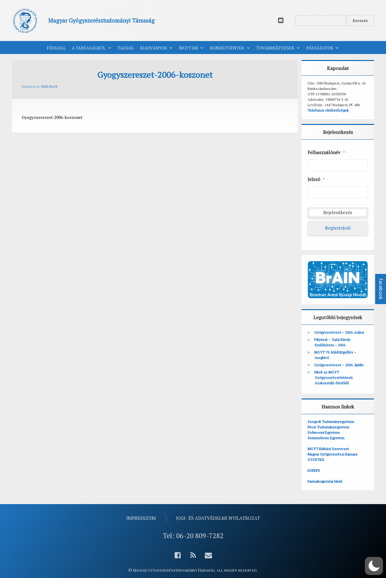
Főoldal (56, 48)
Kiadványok (156, 48)
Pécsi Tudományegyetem (328, 427)
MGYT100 (191, 48)
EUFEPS (314, 470)
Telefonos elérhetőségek (328, 110)
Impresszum (141, 518)
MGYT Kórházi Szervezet (328, 448)
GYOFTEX (316, 459)
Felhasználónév (326, 152)
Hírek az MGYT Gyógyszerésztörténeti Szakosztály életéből (333, 377)
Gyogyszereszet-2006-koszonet (52, 117)
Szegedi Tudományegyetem (331, 421)
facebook (381, 289)
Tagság (126, 48)
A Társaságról (92, 48)
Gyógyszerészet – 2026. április (339, 365)
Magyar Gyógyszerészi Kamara (332, 454)
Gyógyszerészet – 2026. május (339, 332)
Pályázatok (322, 48)
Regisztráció (338, 228)
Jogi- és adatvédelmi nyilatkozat (218, 518)
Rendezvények (230, 48)
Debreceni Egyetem (324, 432)
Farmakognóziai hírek (325, 481)
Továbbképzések (278, 48)
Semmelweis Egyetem (326, 438)
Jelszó (316, 179)
